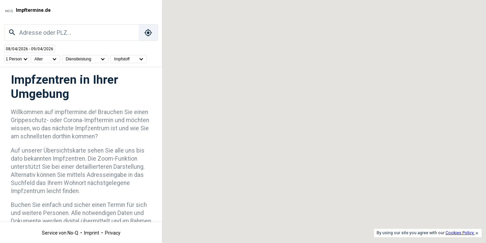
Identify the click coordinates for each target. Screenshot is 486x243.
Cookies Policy (460, 233)
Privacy (112, 233)
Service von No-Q (60, 233)
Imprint (92, 233)
